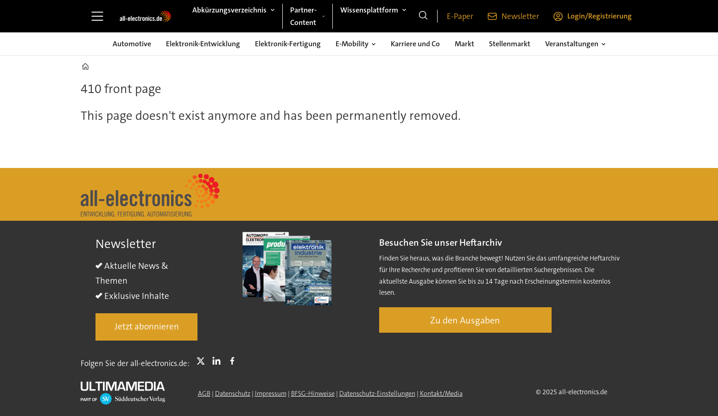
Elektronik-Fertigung (288, 44)
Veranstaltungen (571, 44)
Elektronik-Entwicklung (203, 44)
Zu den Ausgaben (465, 320)
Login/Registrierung (599, 16)
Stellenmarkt (509, 44)
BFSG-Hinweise (313, 393)
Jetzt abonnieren (146, 326)
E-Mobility (352, 44)
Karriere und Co (415, 44)
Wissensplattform (369, 10)
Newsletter (520, 16)
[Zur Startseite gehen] (145, 16)
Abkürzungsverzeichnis (229, 10)
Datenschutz (232, 393)
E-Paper (460, 16)
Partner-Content (303, 16)
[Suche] (423, 16)
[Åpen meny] (97, 16)
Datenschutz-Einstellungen (377, 393)
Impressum (270, 393)
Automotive (132, 44)
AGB (204, 393)
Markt (464, 44)
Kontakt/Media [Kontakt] (441, 393)
